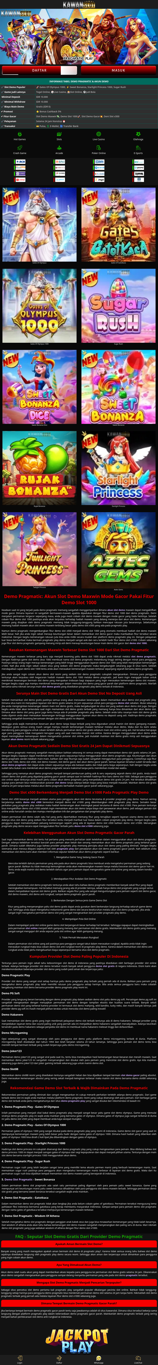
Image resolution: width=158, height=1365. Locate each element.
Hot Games (20, 136)
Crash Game (19, 150)
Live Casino (99, 136)
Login (19, 1360)
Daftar (39, 70)
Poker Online (99, 150)
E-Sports (138, 150)
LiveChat (138, 1360)
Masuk (118, 70)
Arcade (59, 150)
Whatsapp (98, 1360)
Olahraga (138, 136)
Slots (59, 136)
